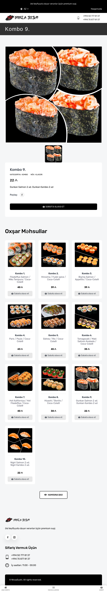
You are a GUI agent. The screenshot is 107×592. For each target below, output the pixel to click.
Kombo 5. (53, 335)
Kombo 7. (20, 397)
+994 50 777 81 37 (91, 16)
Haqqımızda (96, 9)
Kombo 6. (87, 335)
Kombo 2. (53, 273)
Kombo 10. (20, 459)
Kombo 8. (53, 397)
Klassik (38, 174)
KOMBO (25, 174)
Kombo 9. (18, 169)
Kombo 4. (20, 335)
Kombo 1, (20, 273)
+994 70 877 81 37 (91, 19)
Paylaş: (14, 194)
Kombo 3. (87, 273)
